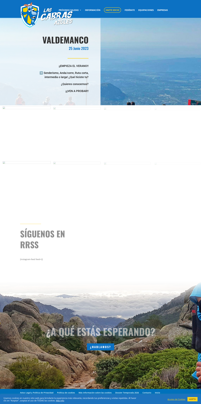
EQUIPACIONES (146, 10)
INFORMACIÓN (92, 10)
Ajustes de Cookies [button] (176, 399)
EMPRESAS (162, 10)
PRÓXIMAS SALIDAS (69, 10)
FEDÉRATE (130, 10)
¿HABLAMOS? (100, 347)
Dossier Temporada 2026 (127, 392)
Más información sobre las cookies (95, 392)
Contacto (147, 392)
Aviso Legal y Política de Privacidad (36, 392)
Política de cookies (66, 392)
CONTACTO (64, 19)
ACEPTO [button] (192, 399)
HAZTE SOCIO (112, 10)
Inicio (157, 392)
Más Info (60, 400)
